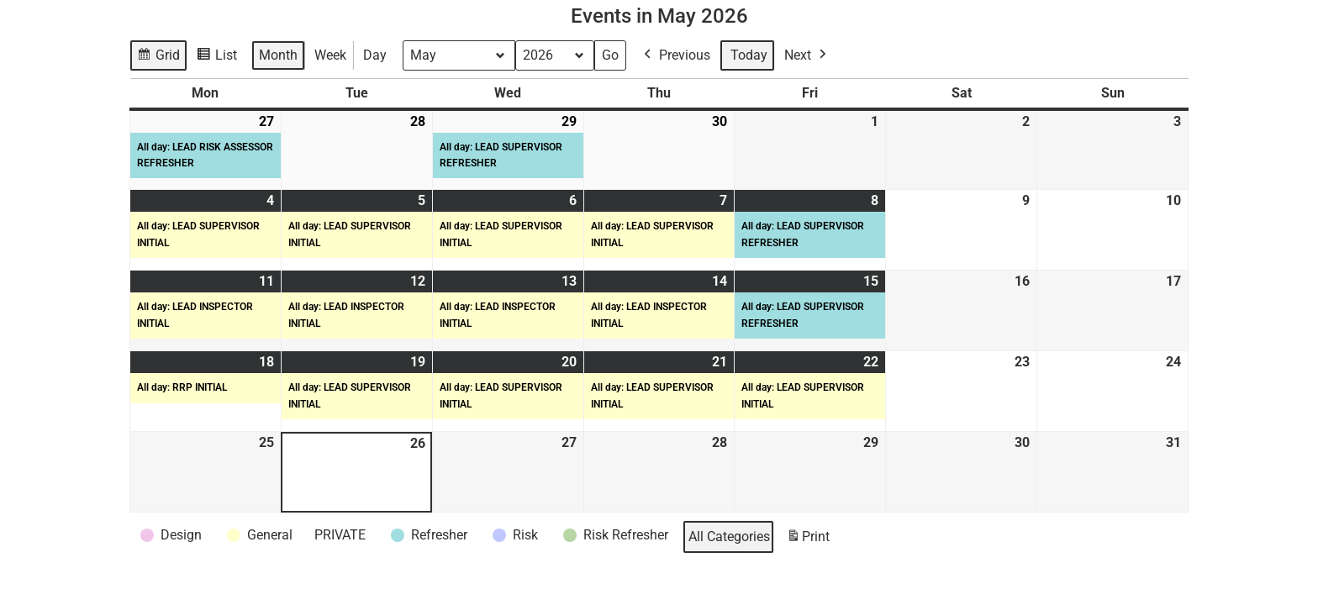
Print (808, 540)
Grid (159, 57)
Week (330, 55)
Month (278, 55)
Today (748, 55)
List (219, 57)
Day (375, 55)
